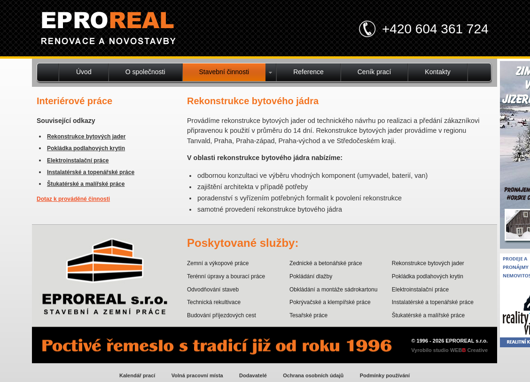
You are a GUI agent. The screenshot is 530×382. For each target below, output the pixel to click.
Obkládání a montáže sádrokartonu (333, 289)
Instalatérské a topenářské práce (90, 172)
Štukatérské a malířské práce (86, 184)
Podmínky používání (385, 375)
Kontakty (437, 72)
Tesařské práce (308, 315)
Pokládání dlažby (310, 276)
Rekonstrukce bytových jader (86, 136)
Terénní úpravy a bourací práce (226, 276)
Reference (308, 72)
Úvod (84, 72)
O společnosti (145, 72)
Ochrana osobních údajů (313, 375)
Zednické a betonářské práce (325, 263)
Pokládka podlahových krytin (86, 148)
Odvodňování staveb (213, 289)
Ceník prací (374, 72)
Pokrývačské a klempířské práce (330, 302)
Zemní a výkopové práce (218, 263)
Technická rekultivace (214, 302)
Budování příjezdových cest (221, 315)
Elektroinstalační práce (78, 160)
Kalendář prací (137, 375)
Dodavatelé (253, 375)
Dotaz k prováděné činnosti (73, 199)
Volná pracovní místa (197, 375)
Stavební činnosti (224, 72)
